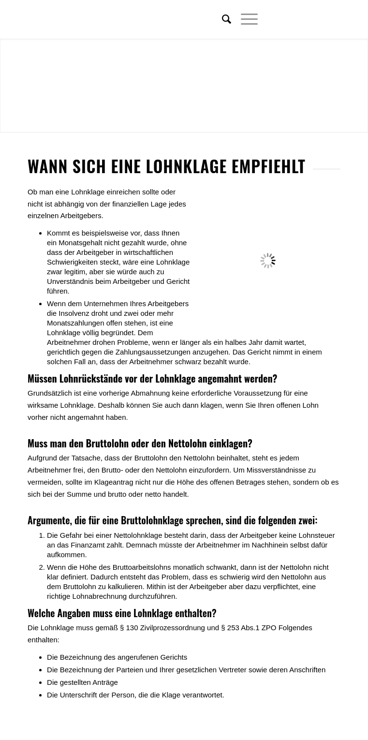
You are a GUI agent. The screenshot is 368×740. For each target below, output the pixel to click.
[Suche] (221, 19)
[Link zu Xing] (318, 19)
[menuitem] (221, 19)
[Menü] (244, 19)
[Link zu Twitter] (289, 19)
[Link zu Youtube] (333, 19)
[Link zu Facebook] (304, 19)
